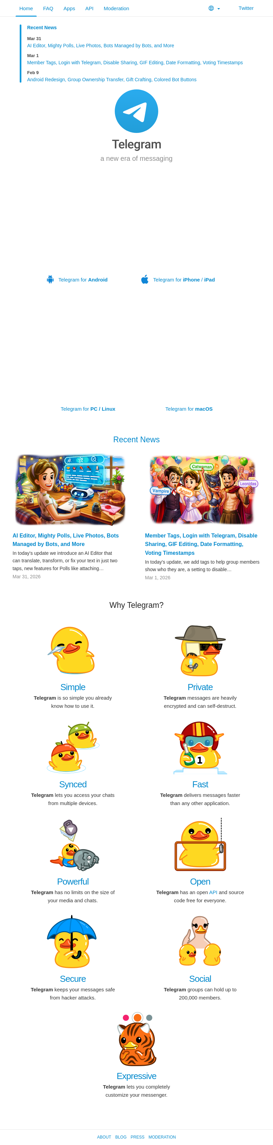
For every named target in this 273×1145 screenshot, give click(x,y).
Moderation (116, 8)
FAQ (48, 8)
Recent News (42, 27)
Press (138, 1137)
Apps (69, 8)
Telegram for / (178, 236)
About (104, 1137)
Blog (120, 1137)
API (89, 8)
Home (26, 8)
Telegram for (77, 236)
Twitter (242, 8)
